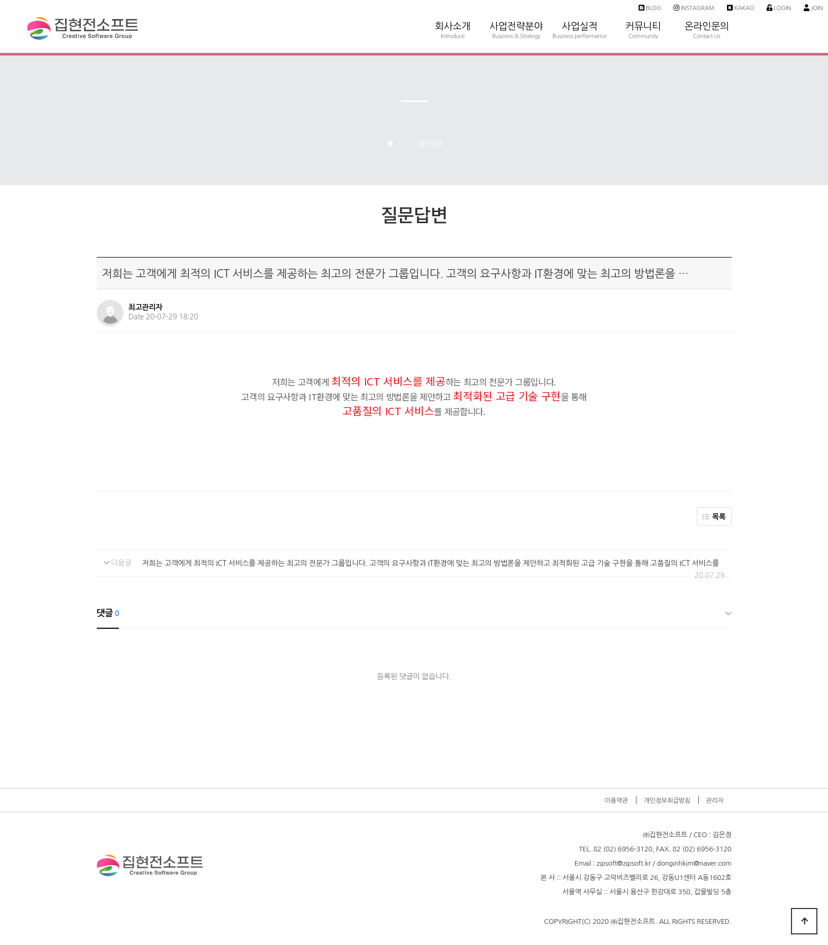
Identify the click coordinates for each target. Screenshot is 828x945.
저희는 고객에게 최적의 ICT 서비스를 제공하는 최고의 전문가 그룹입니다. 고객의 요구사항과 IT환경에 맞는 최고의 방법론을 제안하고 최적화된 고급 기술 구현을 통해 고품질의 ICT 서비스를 (430, 563)
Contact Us (707, 36)
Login (779, 8)
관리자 (714, 800)
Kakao (740, 8)
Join (813, 8)
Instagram (694, 8)
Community (643, 36)
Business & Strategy (516, 36)
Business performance (579, 36)
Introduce (453, 36)
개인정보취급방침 (667, 800)
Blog (650, 8)
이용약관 (616, 800)
